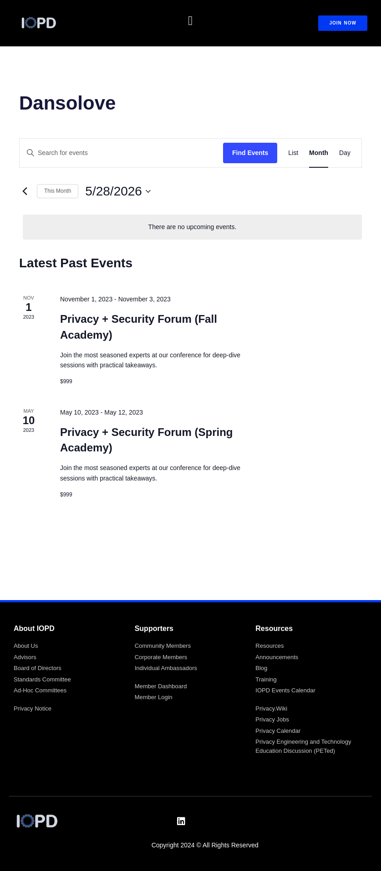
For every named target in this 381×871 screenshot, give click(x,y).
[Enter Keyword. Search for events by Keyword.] (121, 153)
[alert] (192, 227)
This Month (57, 191)
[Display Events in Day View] (345, 153)
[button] (190, 20)
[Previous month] (24, 191)
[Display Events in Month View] (318, 153)
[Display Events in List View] (293, 153)
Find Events (250, 152)
